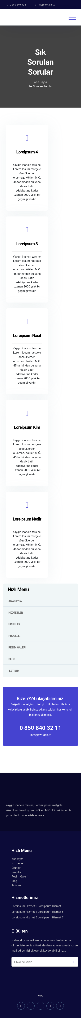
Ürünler (14, 624)
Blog (11, 659)
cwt (40, 995)
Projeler (14, 635)
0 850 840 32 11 (40, 728)
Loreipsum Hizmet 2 (24, 906)
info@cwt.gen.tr (40, 734)
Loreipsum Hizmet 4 (24, 911)
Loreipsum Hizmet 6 (24, 917)
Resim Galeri (17, 647)
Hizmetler (15, 612)
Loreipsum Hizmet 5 (50, 911)
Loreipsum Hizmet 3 (50, 906)
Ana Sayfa (40, 82)
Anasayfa (15, 601)
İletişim (13, 670)
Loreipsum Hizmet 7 (50, 917)
